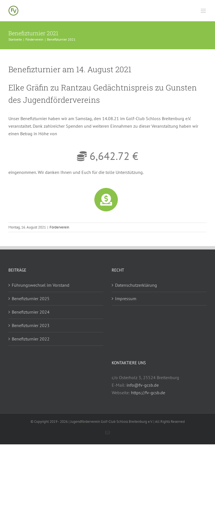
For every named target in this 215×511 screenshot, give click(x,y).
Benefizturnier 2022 (31, 339)
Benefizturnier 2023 (31, 325)
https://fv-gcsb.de (148, 392)
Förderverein (59, 227)
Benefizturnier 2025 (31, 298)
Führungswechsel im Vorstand (40, 285)
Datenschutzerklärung (136, 285)
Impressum (125, 298)
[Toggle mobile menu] (204, 11)
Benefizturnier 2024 (31, 312)
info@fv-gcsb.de (143, 385)
